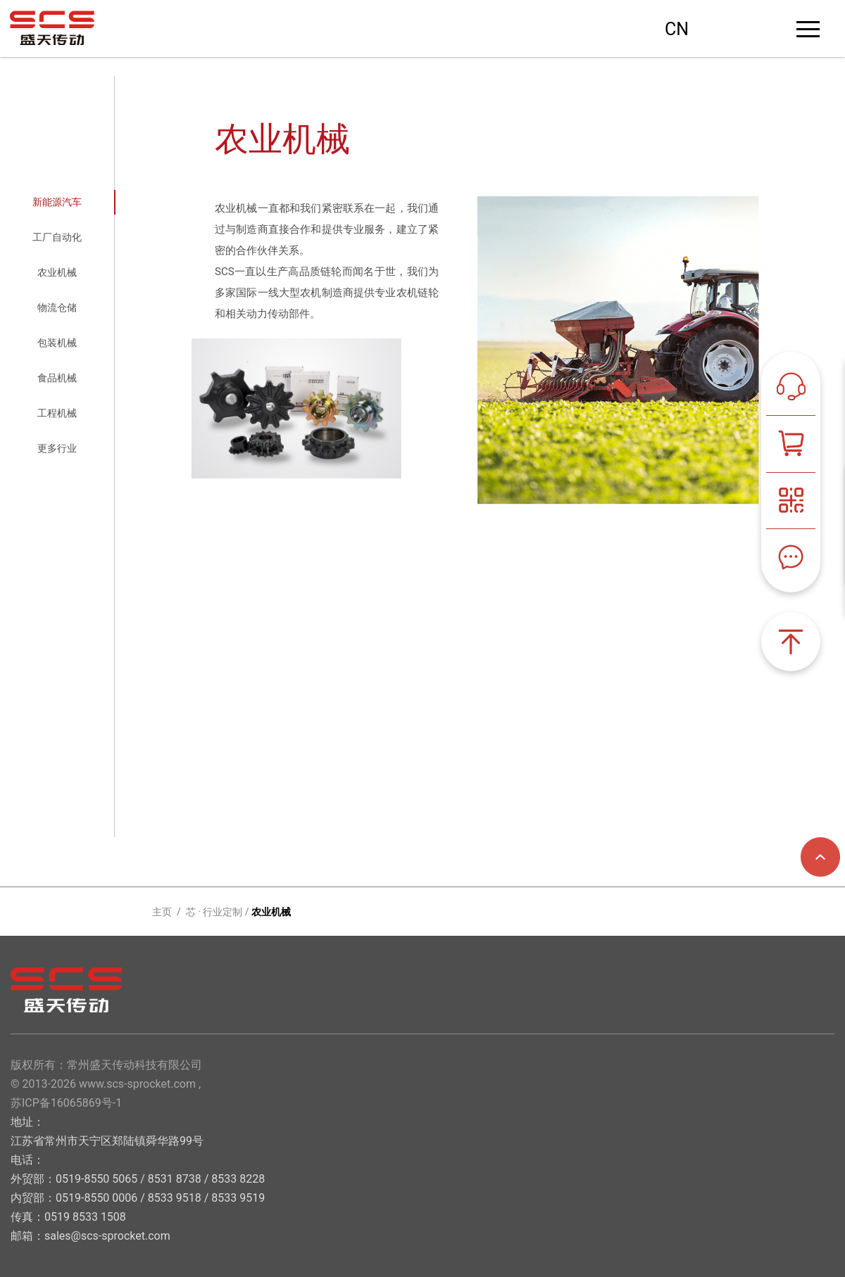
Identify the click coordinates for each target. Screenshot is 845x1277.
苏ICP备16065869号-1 (66, 1103)
